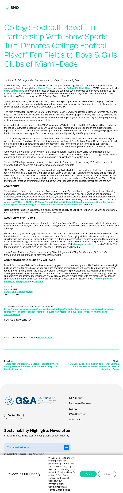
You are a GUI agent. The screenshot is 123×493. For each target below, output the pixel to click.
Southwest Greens (51, 204)
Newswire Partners (80, 403)
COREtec (30, 202)
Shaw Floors (44, 202)
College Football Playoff (79, 88)
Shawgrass (32, 204)
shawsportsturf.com (84, 244)
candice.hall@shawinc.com (18, 292)
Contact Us (14, 415)
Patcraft (58, 202)
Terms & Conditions (59, 490)
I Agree (88, 474)
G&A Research (77, 414)
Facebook (9, 281)
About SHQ (75, 419)
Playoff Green (45, 88)
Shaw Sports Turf (13, 90)
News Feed (75, 398)
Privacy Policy (38, 454)
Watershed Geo (72, 204)
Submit (67, 448)
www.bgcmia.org (104, 278)
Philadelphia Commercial (79, 202)
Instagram (21, 281)
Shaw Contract (104, 202)
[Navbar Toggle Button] (116, 7)
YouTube (38, 281)
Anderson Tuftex (13, 202)
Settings (107, 474)
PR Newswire (44, 337)
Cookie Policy (55, 487)
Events (73, 408)
